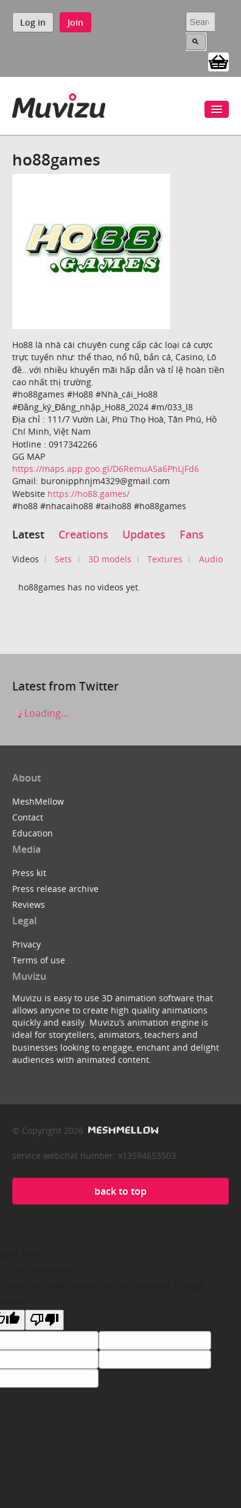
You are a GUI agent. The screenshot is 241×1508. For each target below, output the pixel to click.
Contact (27, 817)
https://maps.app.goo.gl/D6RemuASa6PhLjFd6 (105, 468)
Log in (33, 22)
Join (75, 22)
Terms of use (38, 960)
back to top (120, 1191)
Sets (63, 559)
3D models (109, 559)
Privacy (26, 944)
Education (32, 833)
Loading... (40, 713)
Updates (144, 534)
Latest (28, 534)
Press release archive (55, 888)
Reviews (28, 904)
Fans (192, 534)
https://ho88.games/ (88, 493)
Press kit (29, 873)
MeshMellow (38, 801)
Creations (83, 534)
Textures (165, 559)
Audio (211, 559)
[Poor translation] (44, 1320)
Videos (25, 559)
